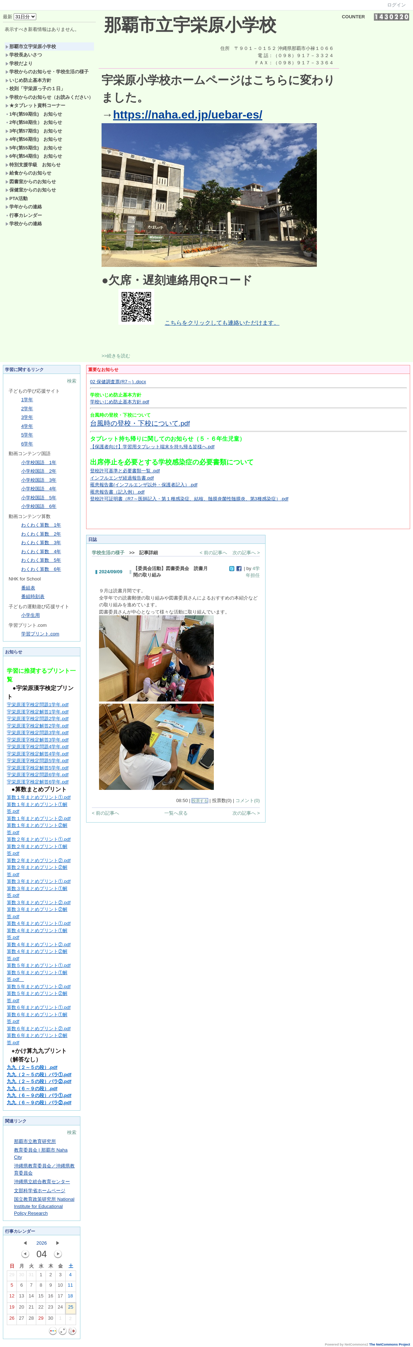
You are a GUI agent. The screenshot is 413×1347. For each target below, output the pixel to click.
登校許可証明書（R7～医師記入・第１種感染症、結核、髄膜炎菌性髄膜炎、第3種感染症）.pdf (189, 498)
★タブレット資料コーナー (35, 105)
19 (11, 1308)
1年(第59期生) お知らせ (33, 114)
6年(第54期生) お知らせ (33, 156)
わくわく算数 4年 (41, 551)
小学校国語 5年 (38, 497)
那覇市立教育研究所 (35, 1141)
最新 (19, 16)
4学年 (27, 426)
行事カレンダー (23, 215)
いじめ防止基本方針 (28, 80)
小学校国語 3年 (38, 480)
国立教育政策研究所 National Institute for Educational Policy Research (44, 1206)
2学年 (27, 408)
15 (40, 1297)
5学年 (27, 435)
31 (31, 1276)
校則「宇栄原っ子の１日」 (35, 88)
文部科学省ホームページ (39, 1190)
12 (11, 1297)
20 (21, 1308)
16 (50, 1297)
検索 (71, 381)
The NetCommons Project (389, 1344)
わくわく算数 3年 (41, 542)
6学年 (27, 443)
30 (21, 1276)
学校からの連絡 (23, 223)
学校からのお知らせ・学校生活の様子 (47, 71)
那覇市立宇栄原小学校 (30, 46)
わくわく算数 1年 (41, 525)
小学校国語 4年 (38, 488)
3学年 (27, 417)
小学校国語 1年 (38, 462)
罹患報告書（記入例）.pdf (117, 492)
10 (60, 1286)
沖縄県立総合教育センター (42, 1181)
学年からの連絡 (23, 206)
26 (11, 1319)
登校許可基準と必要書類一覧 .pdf (125, 470)
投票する (200, 801)
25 (70, 1308)
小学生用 (30, 615)
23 (50, 1308)
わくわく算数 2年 (41, 534)
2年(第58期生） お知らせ (33, 122)
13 (21, 1297)
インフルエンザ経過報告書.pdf (122, 478)
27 (21, 1319)
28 (31, 1319)
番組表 (28, 588)
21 (31, 1308)
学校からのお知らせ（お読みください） (49, 97)
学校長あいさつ (23, 54)
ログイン (396, 5)
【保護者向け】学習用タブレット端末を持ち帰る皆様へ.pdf (152, 446)
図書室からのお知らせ (30, 181)
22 (40, 1308)
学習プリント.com (40, 634)
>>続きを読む (116, 355)
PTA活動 (16, 198)
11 (70, 1286)
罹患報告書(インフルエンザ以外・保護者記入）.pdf (143, 484)
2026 (42, 1243)
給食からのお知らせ (28, 173)
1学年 (27, 399)
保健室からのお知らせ (30, 190)
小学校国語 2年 (38, 471)
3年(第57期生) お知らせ (33, 131)
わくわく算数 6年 (41, 569)
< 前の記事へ (213, 552)
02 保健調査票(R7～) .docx (118, 381)
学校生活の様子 (108, 552)
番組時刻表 (32, 596)
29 (11, 1276)
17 (60, 1297)
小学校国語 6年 (38, 506)
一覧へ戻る (176, 813)
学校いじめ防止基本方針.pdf (119, 401)
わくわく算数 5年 (41, 560)
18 (70, 1297)
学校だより (19, 63)
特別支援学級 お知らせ (33, 164)
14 (31, 1297)
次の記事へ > (246, 552)
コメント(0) (247, 800)
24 (60, 1308)
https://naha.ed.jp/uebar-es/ (187, 114)
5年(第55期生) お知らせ (33, 148)
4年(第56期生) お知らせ (33, 139)
